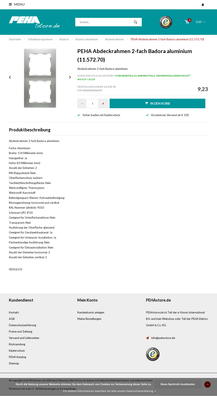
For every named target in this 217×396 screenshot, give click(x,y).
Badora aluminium (87, 39)
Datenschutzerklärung (22, 325)
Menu (17, 4)
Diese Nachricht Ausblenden (178, 384)
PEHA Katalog (17, 357)
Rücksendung (17, 344)
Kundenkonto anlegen (90, 312)
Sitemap (14, 363)
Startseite (15, 39)
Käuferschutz (17, 350)
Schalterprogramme (40, 39)
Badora (64, 39)
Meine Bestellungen (89, 318)
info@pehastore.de (163, 338)
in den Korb (157, 103)
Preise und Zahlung (20, 331)
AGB (12, 318)
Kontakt (14, 312)
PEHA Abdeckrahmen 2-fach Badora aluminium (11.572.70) (167, 39)
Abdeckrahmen (114, 39)
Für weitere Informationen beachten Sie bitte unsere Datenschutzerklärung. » (109, 391)
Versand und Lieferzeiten (24, 338)
